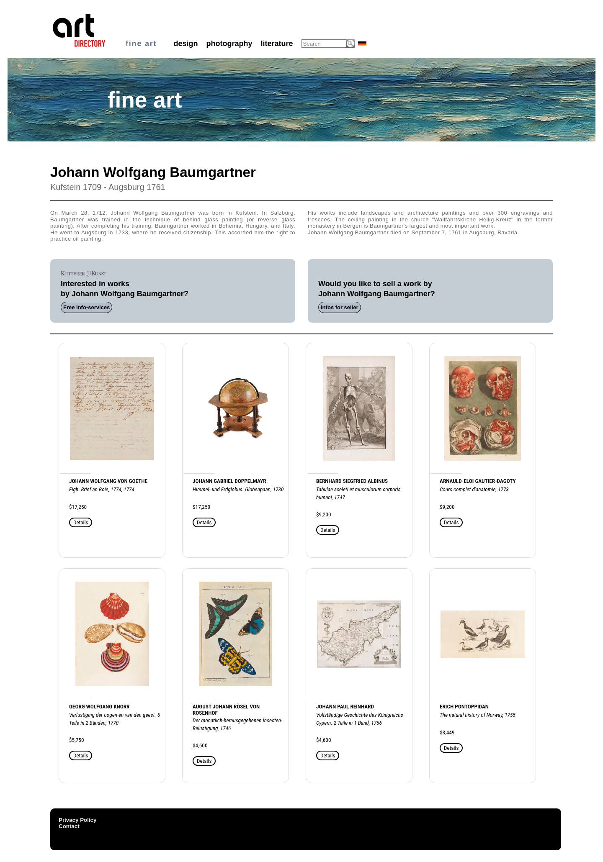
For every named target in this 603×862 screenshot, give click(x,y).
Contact (69, 826)
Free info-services (86, 307)
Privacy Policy (77, 820)
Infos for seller (339, 307)
